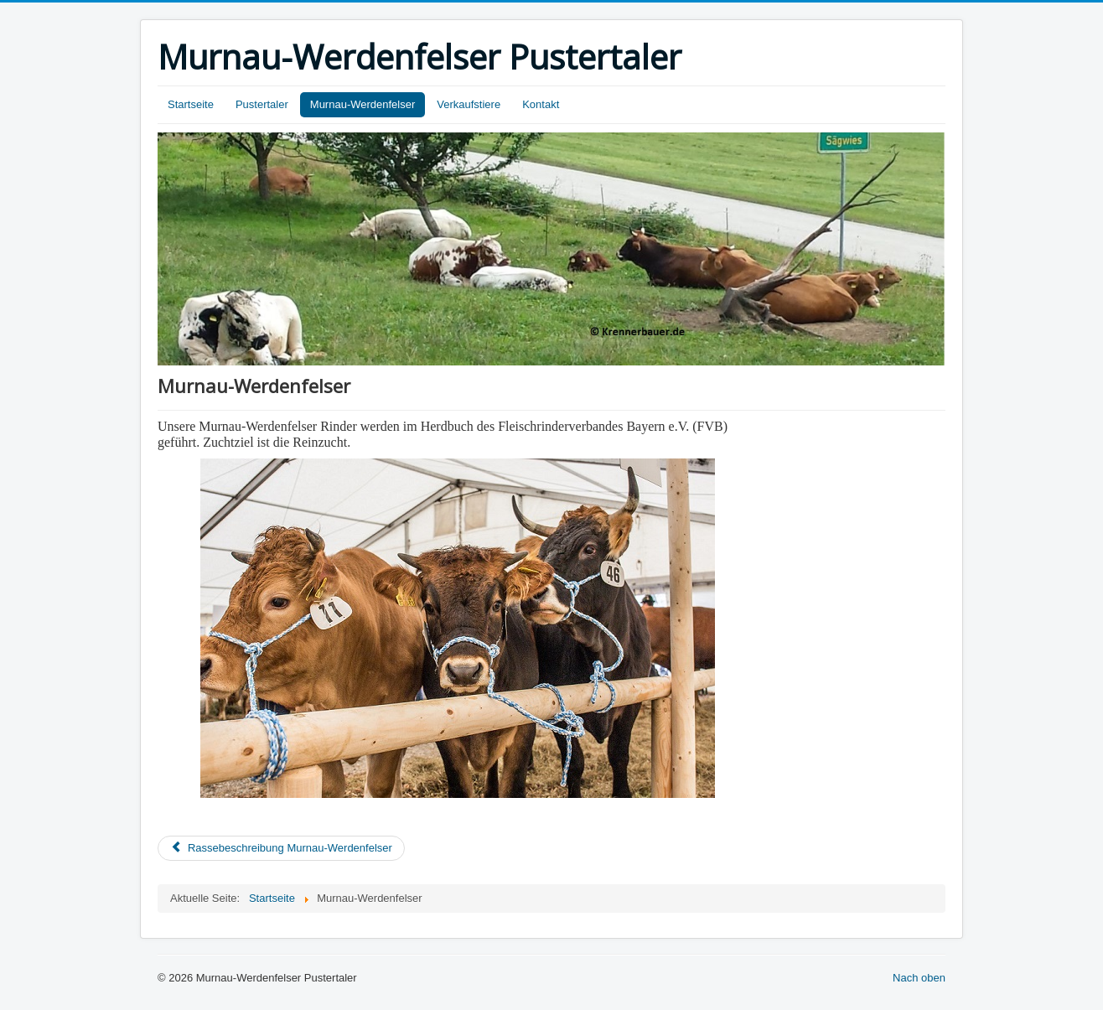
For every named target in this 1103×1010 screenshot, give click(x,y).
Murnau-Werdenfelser (362, 104)
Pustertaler (262, 104)
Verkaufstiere (468, 104)
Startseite (191, 104)
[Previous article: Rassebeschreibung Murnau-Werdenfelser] (281, 848)
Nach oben (919, 977)
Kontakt (540, 104)
